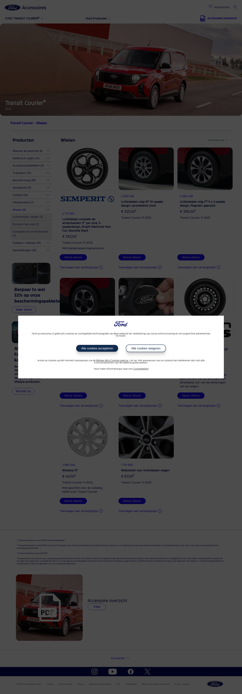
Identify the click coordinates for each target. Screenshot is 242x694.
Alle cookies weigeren (145, 348)
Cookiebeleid (140, 369)
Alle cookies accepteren (97, 348)
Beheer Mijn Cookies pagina (112, 360)
